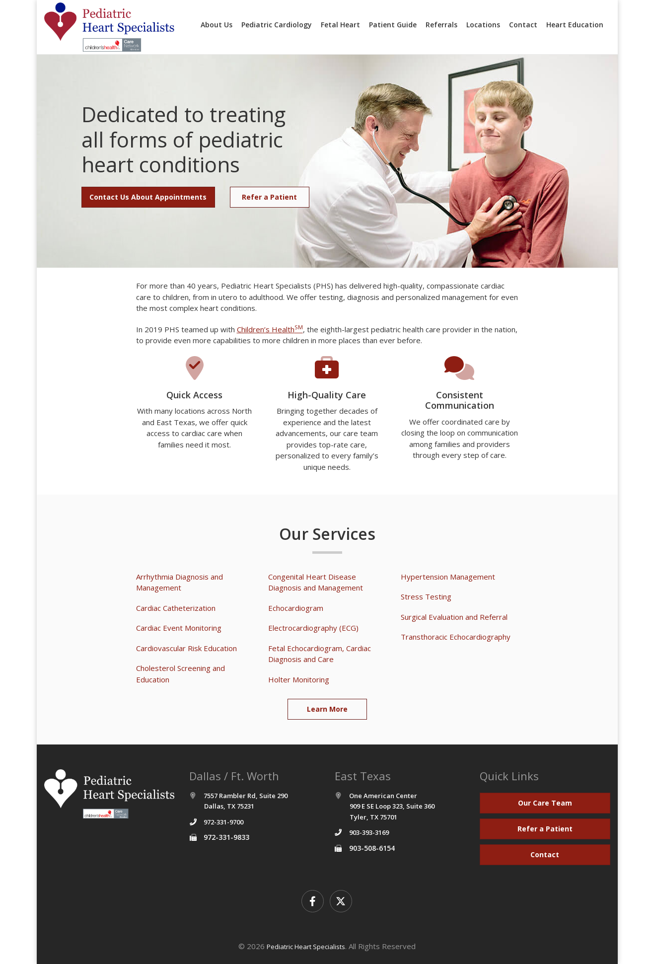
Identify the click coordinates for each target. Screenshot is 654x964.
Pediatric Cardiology (276, 24)
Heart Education (574, 24)
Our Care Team (545, 803)
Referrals (441, 24)
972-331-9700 (223, 821)
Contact (523, 24)
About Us (216, 24)
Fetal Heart (340, 24)
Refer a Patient (269, 197)
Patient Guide (393, 24)
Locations (483, 24)
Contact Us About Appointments (148, 197)
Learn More (327, 709)
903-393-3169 (369, 832)
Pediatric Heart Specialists (306, 946)
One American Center (385, 806)
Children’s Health (270, 329)
